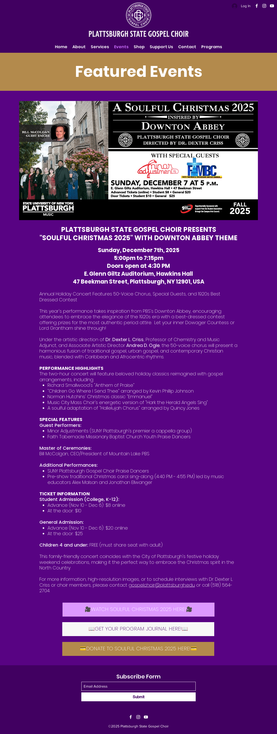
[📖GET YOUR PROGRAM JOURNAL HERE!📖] (138, 629)
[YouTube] (271, 5)
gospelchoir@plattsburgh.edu (162, 585)
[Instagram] (264, 5)
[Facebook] (256, 5)
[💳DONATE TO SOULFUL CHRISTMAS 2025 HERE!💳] (138, 649)
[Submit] (138, 696)
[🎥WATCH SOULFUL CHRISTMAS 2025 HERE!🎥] (138, 610)
